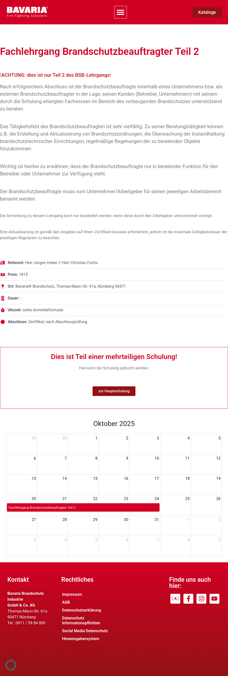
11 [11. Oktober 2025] (187, 458)
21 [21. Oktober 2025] (64, 498)
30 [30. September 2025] (64, 438)
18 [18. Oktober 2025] (187, 478)
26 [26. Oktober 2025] (218, 498)
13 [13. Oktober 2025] (34, 478)
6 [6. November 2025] (127, 539)
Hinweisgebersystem (80, 638)
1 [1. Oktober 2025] (96, 438)
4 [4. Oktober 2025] (189, 438)
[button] (120, 12)
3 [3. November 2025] (35, 539)
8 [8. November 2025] (189, 539)
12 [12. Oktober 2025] (218, 458)
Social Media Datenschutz (85, 631)
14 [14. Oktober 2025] (64, 478)
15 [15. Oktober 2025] (95, 478)
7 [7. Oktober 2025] (66, 458)
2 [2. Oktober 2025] (127, 438)
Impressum (72, 594)
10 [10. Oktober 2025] (157, 458)
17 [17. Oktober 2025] (157, 478)
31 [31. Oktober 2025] (157, 519)
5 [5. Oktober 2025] (219, 438)
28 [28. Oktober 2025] (64, 519)
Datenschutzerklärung (81, 610)
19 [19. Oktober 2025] (218, 478)
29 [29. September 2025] (34, 438)
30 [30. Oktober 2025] (126, 519)
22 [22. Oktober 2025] (95, 498)
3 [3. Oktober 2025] (158, 438)
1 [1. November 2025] (189, 519)
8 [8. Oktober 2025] (96, 458)
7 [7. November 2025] (158, 539)
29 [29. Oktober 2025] (95, 519)
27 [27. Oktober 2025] (34, 519)
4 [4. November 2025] (66, 539)
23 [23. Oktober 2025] (126, 498)
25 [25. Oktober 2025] (187, 498)
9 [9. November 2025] (219, 539)
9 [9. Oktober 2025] (127, 458)
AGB (66, 602)
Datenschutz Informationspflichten (81, 620)
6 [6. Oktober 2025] (35, 458)
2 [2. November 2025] (219, 519)
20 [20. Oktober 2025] (34, 498)
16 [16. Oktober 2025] (126, 478)
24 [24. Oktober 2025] (157, 498)
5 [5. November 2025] (96, 539)
